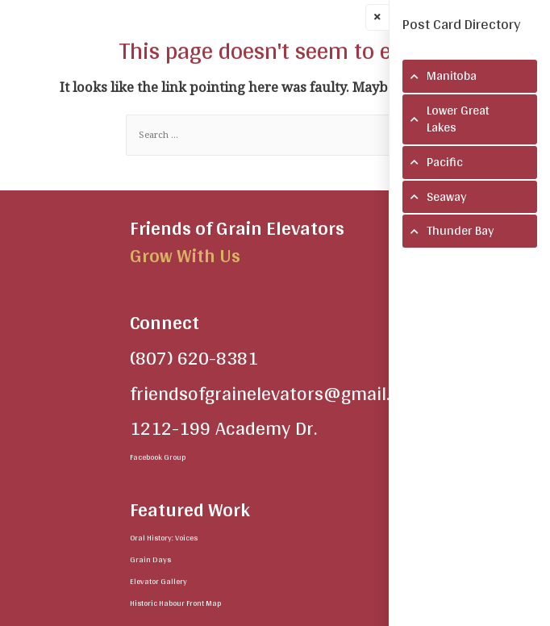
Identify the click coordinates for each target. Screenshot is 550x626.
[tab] (469, 76)
